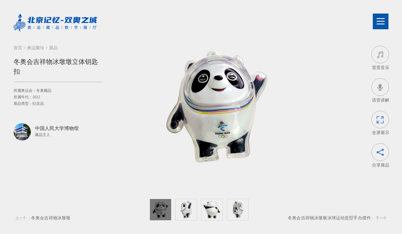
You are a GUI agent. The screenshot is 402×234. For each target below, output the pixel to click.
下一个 (381, 218)
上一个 (21, 218)
